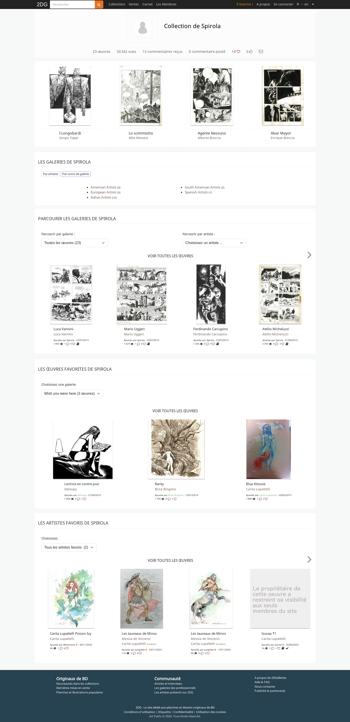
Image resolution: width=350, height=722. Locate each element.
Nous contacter (265, 686)
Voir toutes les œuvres (170, 255)
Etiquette (164, 712)
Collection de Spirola (192, 26)
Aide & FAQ (262, 682)
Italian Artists (101, 197)
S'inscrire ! (245, 4)
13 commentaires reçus (162, 51)
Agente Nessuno (212, 133)
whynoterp (69, 644)
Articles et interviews (168, 684)
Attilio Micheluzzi (275, 334)
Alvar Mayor (281, 133)
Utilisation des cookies (211, 712)
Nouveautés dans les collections (77, 684)
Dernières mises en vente (73, 688)
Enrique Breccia (283, 138)
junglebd (140, 649)
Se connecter (283, 4)
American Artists (103, 187)
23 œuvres (102, 51)
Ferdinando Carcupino (210, 334)
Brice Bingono (165, 489)
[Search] (72, 4)
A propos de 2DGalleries (270, 678)
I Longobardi (70, 133)
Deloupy (70, 489)
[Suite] (313, 4)
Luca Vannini (63, 334)
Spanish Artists (196, 192)
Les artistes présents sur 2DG (173, 692)
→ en (302, 4)
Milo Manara (138, 138)
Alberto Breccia (209, 138)
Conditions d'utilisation (139, 712)
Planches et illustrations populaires (79, 692)
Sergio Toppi (68, 138)
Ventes (134, 4)
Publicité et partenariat (270, 691)
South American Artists (202, 187)
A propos (263, 4)
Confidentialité (183, 712)
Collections (117, 4)
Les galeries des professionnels (175, 688)
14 (236, 51)
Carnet (147, 4)
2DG (42, 4)
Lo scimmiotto (141, 133)
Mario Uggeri (134, 334)
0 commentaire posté (207, 51)
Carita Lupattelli (258, 489)
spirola (70, 340)
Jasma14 (279, 644)
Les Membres (166, 4)
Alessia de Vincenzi (136, 639)
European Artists (103, 192)
